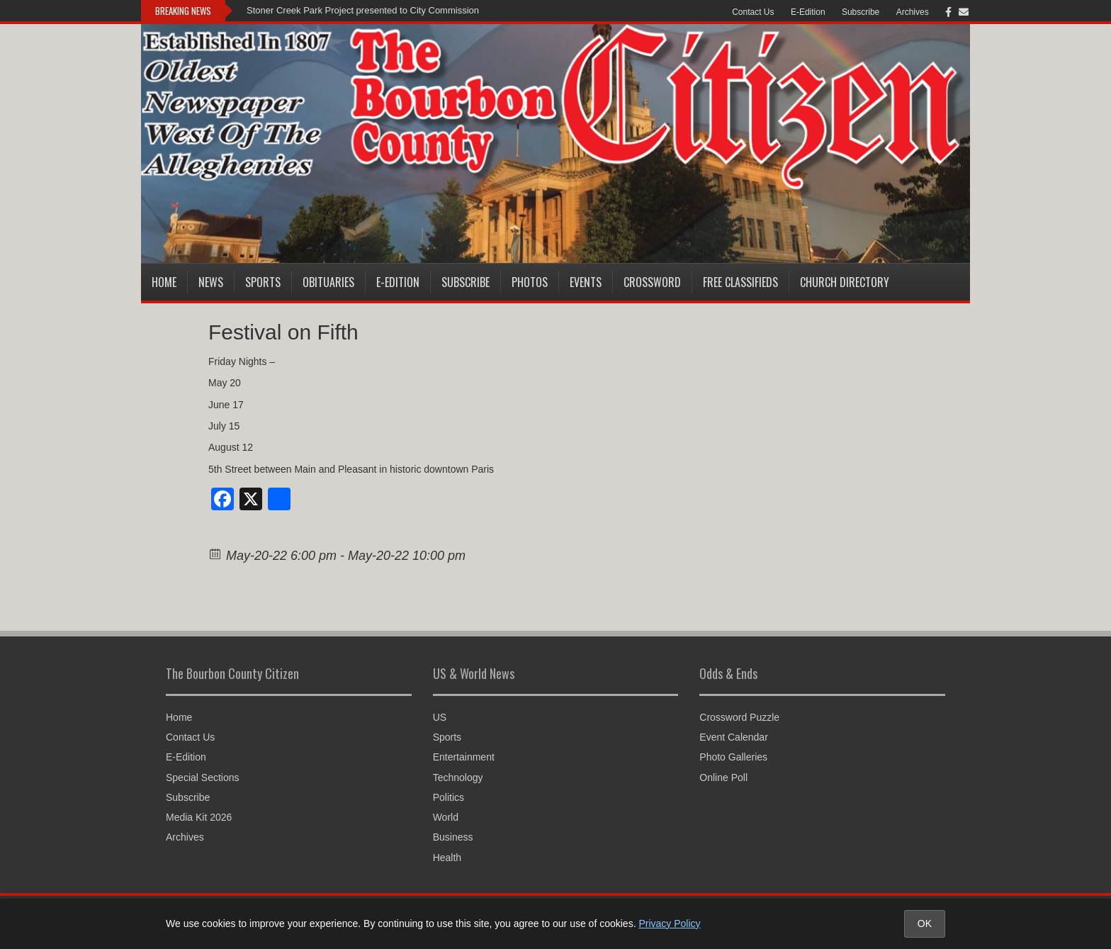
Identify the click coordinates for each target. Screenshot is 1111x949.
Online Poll (723, 777)
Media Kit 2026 (199, 817)
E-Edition (808, 12)
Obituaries (328, 282)
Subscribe (860, 12)
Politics (448, 797)
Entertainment (464, 757)
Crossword (652, 282)
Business (453, 837)
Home (164, 282)
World (445, 817)
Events (586, 282)
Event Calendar (733, 737)
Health (447, 857)
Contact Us (753, 12)
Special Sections (202, 777)
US (439, 717)
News (210, 282)
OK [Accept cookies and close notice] (925, 923)
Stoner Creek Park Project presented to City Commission (363, 10)
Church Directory (844, 282)
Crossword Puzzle (739, 717)
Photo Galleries (733, 757)
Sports (263, 282)
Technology (458, 777)
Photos (530, 282)
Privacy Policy (669, 923)
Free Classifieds (740, 282)
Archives (912, 12)
